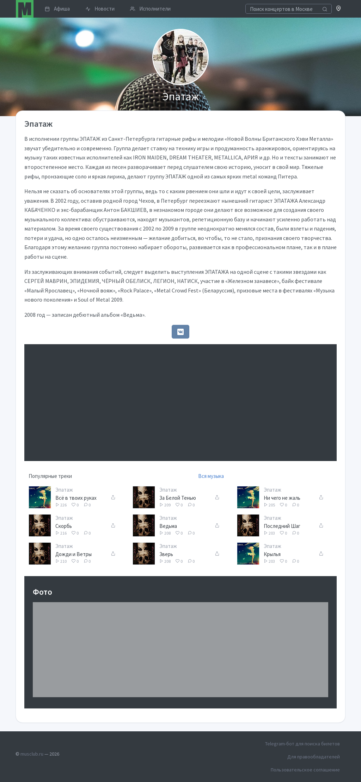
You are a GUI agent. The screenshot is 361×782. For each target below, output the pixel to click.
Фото (42, 591)
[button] (338, 9)
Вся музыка (211, 476)
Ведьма (168, 526)
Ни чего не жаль (282, 497)
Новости (100, 8)
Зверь (166, 554)
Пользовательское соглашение (305, 770)
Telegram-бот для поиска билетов (302, 743)
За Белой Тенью (177, 497)
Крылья (272, 554)
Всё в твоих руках (76, 497)
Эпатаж (64, 489)
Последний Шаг (282, 526)
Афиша (57, 8)
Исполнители (150, 8)
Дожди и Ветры (73, 554)
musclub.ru (31, 754)
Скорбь (63, 526)
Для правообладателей (313, 756)
